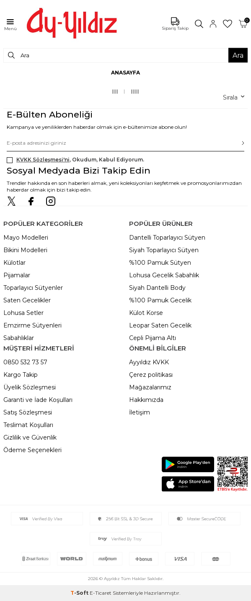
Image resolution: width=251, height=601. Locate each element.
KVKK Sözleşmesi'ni (43, 159)
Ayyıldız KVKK (149, 362)
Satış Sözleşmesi (27, 412)
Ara (238, 55)
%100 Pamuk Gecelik (160, 300)
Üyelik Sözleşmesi (29, 387)
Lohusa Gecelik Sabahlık (164, 275)
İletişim (139, 412)
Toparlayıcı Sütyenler (33, 288)
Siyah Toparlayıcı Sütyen (164, 250)
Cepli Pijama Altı (152, 338)
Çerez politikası (151, 375)
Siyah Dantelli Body (157, 288)
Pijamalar (16, 275)
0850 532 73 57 (25, 362)
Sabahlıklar (18, 338)
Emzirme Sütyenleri (32, 325)
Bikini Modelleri (25, 250)
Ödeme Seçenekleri (32, 450)
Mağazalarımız (150, 387)
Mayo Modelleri (25, 237)
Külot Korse (146, 313)
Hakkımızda (146, 400)
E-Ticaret (100, 593)
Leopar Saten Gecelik (160, 325)
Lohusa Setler (23, 313)
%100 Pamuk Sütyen (160, 262)
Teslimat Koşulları (28, 425)
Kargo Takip (20, 375)
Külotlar (14, 262)
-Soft (80, 593)
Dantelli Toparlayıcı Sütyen (167, 237)
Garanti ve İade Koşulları (37, 400)
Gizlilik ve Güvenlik (30, 437)
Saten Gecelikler (27, 300)
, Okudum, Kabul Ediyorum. (75, 159)
